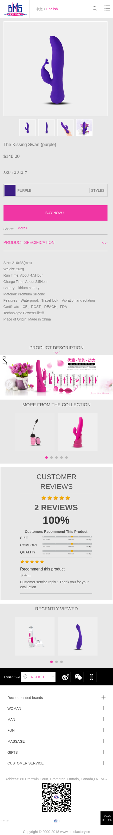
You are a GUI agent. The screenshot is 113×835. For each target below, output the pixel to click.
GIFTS (57, 752)
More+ (23, 228)
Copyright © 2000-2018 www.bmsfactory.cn (56, 832)
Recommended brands (57, 697)
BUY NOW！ (55, 213)
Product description (57, 349)
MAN (57, 719)
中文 (39, 9)
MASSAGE (57, 741)
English (52, 9)
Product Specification (56, 242)
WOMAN (57, 708)
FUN (57, 730)
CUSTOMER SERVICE (57, 763)
